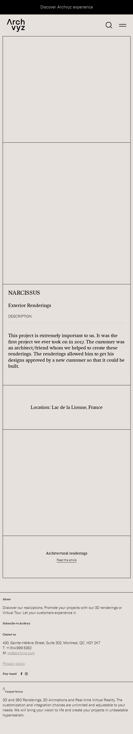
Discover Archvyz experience (66, 7)
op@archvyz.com (21, 653)
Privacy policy (14, 663)
